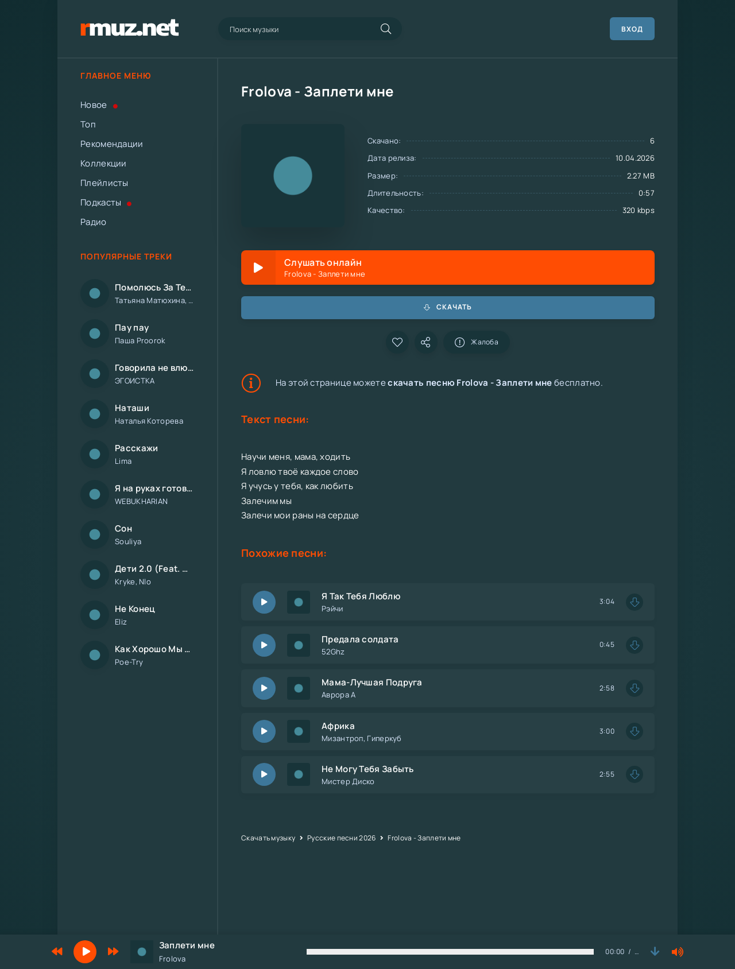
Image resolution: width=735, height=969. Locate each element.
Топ (88, 124)
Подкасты (106, 202)
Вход (632, 29)
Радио (93, 222)
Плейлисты (104, 183)
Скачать (448, 307)
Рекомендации (112, 144)
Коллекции (103, 163)
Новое (99, 105)
